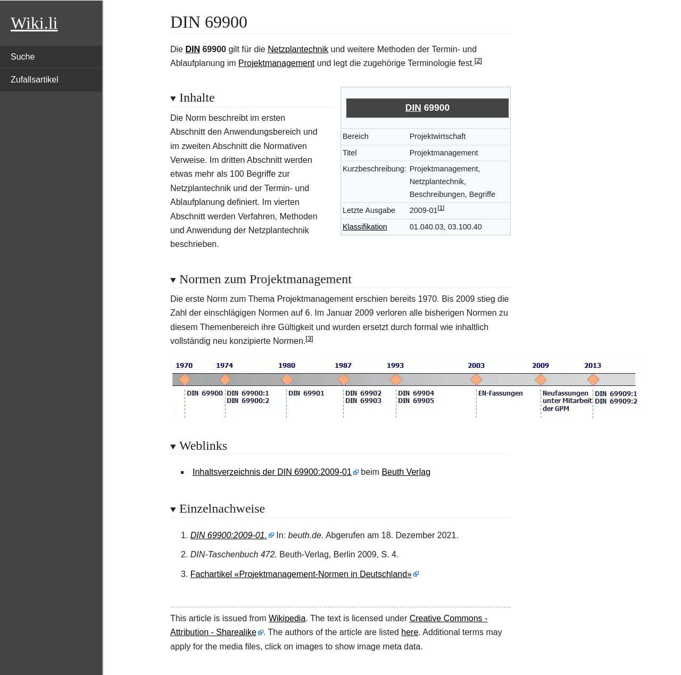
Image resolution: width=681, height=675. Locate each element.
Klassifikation (365, 227)
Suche (23, 56)
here (409, 632)
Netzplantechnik (298, 49)
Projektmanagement (276, 63)
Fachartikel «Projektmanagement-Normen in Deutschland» (301, 574)
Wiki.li (34, 22)
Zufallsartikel (35, 79)
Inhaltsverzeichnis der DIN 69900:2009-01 (272, 471)
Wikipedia (287, 618)
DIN (192, 49)
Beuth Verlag (405, 471)
